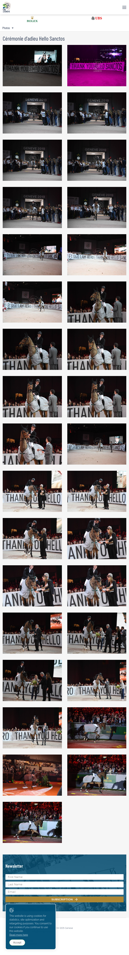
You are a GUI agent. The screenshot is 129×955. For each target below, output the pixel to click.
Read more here (18, 934)
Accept (17, 942)
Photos (6, 28)
